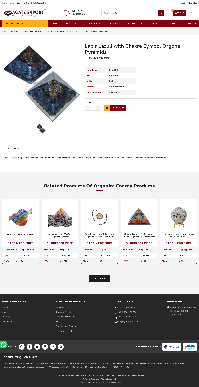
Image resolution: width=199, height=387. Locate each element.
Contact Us (191, 23)
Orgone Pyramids (57, 31)
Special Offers (135, 23)
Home (54, 23)
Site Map (6, 316)
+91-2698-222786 (127, 312)
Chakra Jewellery (76, 363)
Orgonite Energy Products (34, 31)
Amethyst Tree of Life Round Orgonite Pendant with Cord (99, 235)
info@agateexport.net (127, 321)
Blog (173, 23)
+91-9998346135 (126, 307)
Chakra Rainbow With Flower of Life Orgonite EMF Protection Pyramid (139, 237)
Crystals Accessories (37, 367)
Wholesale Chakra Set (123, 363)
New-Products (92, 23)
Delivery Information (65, 316)
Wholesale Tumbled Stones (149, 363)
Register (193, 3)
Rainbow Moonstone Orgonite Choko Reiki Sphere (178, 235)
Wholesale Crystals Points (98, 363)
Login (183, 3)
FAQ (58, 321)
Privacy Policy (62, 307)
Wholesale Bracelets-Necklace (50, 363)
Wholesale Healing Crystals (61, 367)
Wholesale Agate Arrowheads (18, 363)
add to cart (114, 108)
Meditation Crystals (119, 367)
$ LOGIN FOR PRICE (98, 58)
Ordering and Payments (67, 326)
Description (12, 148)
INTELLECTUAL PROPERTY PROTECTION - (76, 375)
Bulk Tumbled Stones (174, 363)
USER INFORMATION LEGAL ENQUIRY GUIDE (121, 375)
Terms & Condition (64, 312)
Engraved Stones (85, 367)
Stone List (157, 23)
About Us (71, 23)
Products (113, 23)
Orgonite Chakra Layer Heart (20, 234)
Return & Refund (64, 331)
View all (99, 278)
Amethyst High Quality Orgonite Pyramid (60, 235)
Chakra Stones (102, 367)
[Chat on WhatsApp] (4, 344)
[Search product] (133, 13)
